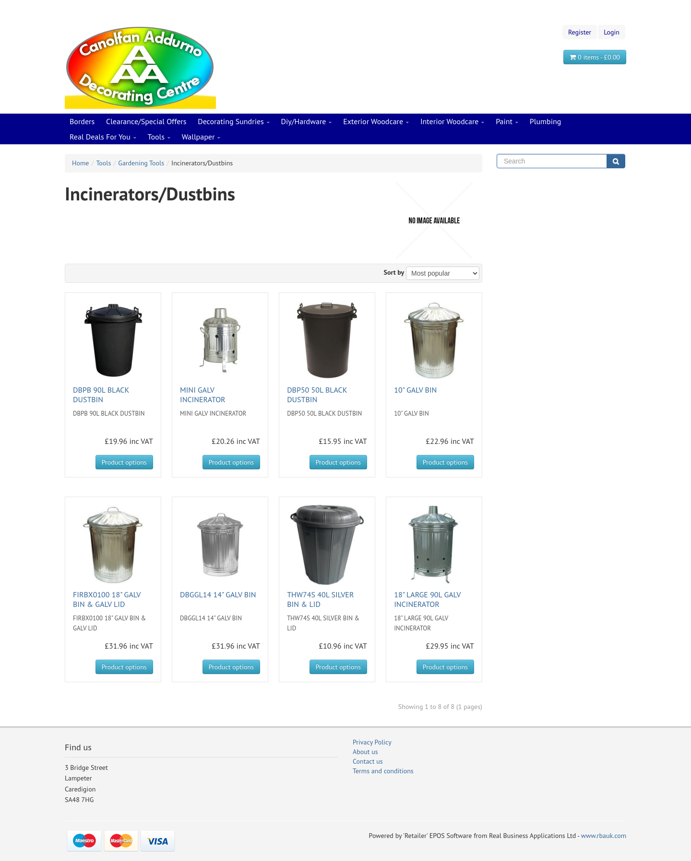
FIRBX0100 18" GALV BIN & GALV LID (107, 599)
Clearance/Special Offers (146, 121)
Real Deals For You (103, 137)
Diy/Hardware (306, 121)
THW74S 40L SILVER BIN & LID (320, 599)
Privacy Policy (372, 742)
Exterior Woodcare (376, 121)
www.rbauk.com (603, 835)
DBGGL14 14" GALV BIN (218, 594)
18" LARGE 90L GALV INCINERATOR (427, 599)
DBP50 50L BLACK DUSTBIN (317, 394)
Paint (507, 121)
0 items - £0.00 (595, 57)
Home (80, 163)
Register (579, 32)
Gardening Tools (141, 163)
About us (365, 751)
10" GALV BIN (415, 390)
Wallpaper (201, 137)
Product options (124, 462)
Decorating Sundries (234, 121)
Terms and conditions (383, 771)
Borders (82, 121)
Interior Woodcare (452, 121)
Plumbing (545, 121)
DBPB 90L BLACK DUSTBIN (101, 394)
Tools (159, 137)
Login (612, 32)
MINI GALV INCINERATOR (203, 394)
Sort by (394, 272)
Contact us (368, 761)
